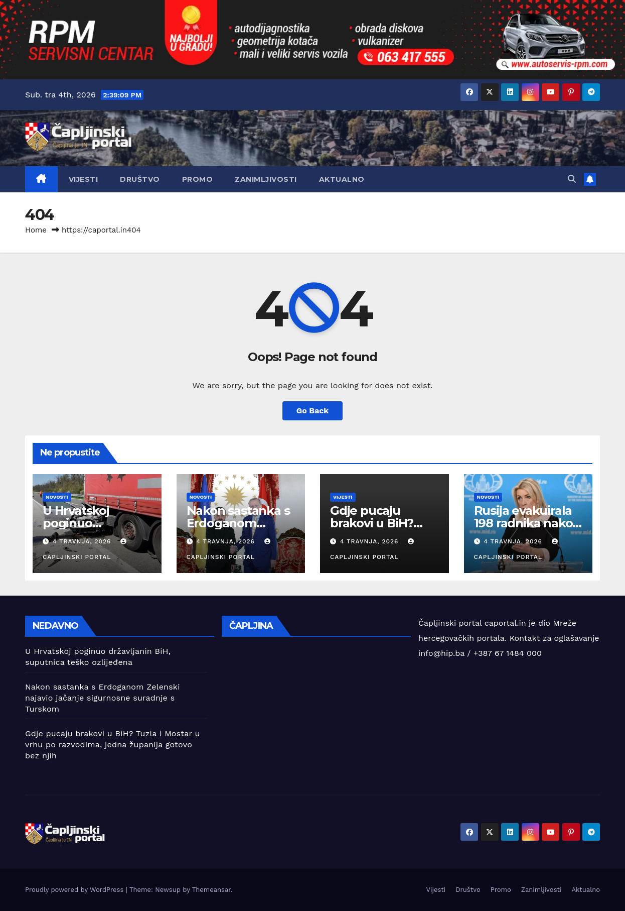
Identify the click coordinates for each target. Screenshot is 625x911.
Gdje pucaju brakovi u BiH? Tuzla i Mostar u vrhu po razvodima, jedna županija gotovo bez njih (112, 744)
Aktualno (342, 179)
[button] (572, 179)
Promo (197, 179)
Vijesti (83, 179)
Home (36, 230)
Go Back (312, 410)
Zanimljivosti (266, 179)
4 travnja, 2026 (83, 541)
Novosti (57, 497)
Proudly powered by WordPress (75, 889)
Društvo (140, 179)
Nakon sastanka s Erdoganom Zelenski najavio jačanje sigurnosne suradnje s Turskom (102, 698)
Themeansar (211, 889)
